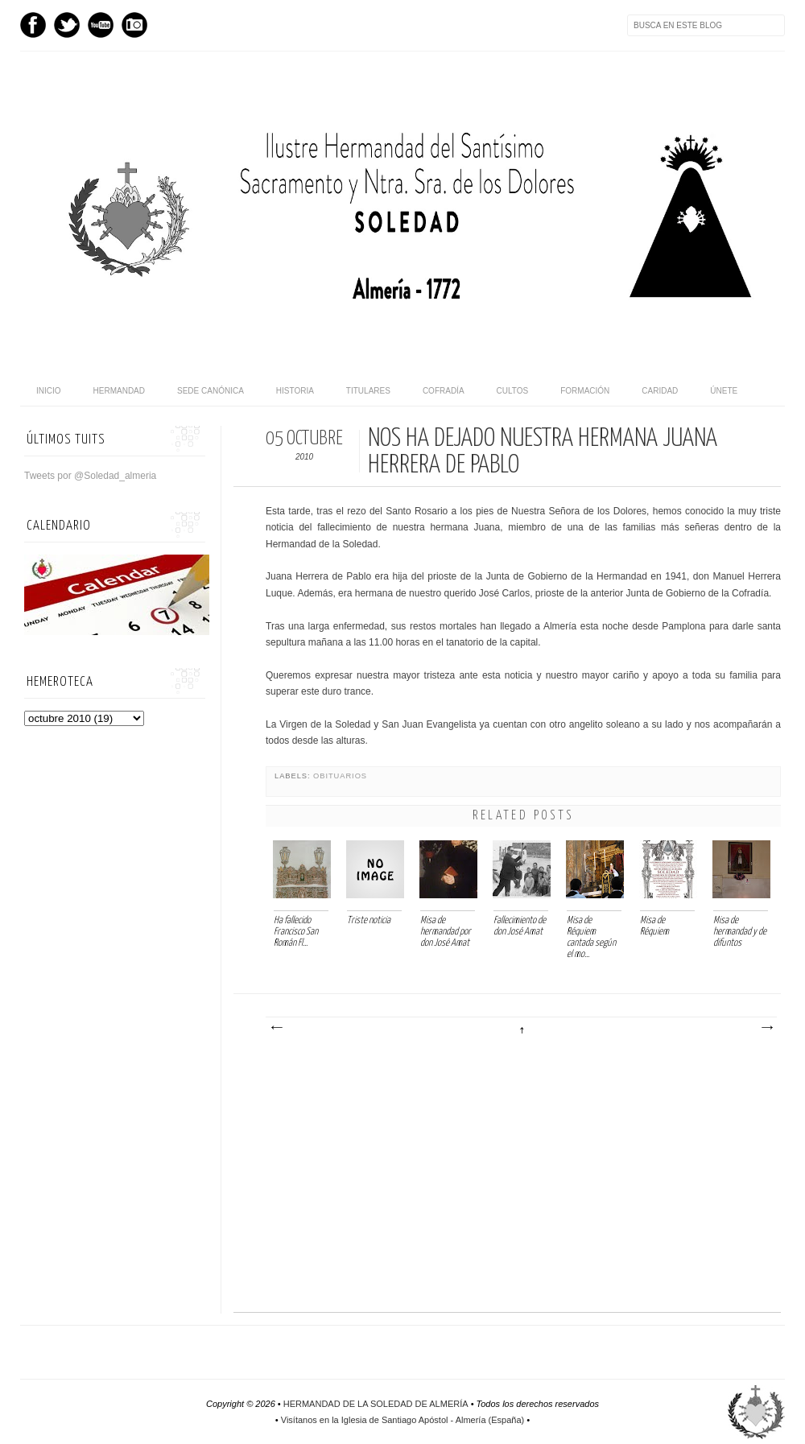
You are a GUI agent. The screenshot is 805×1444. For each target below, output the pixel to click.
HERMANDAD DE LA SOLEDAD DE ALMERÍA (376, 1404)
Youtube (101, 25)
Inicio (48, 390)
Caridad (660, 390)
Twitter (67, 25)
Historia (295, 390)
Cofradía (443, 390)
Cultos (513, 390)
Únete (723, 390)
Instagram (134, 25)
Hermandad (119, 390)
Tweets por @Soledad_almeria (90, 475)
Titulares (368, 390)
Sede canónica (210, 390)
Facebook (33, 25)
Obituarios (340, 776)
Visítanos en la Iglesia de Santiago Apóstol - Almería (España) (402, 1420)
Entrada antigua (766, 1027)
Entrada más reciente (276, 1027)
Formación (584, 390)
